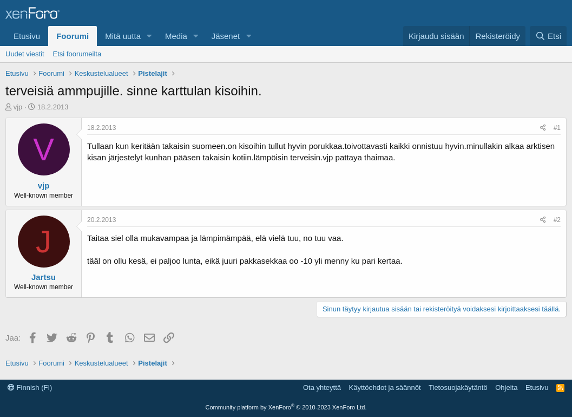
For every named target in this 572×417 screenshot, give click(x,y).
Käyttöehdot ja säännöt (385, 387)
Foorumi (72, 36)
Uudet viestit (24, 54)
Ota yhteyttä (322, 387)
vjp (18, 107)
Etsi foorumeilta (77, 54)
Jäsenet (226, 36)
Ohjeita (506, 387)
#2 (557, 220)
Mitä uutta (123, 36)
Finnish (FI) (30, 387)
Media (176, 36)
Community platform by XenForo (286, 407)
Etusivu (27, 36)
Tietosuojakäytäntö (458, 387)
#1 (557, 128)
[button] (149, 36)
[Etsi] (548, 36)
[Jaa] (543, 128)
